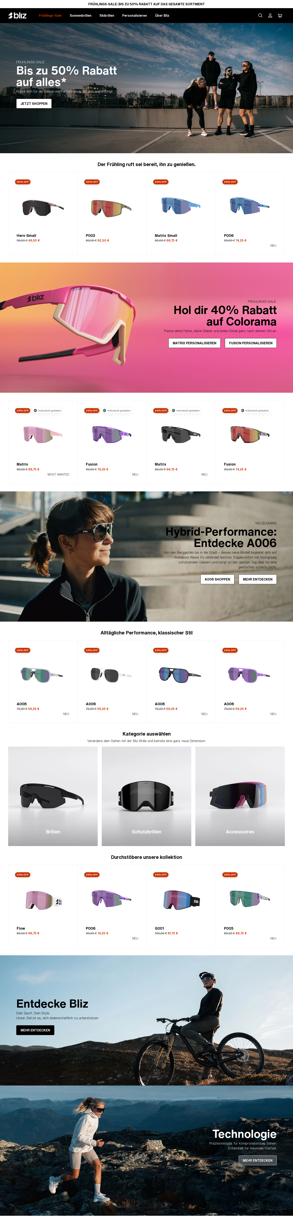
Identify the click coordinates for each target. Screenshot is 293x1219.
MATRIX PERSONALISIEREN (194, 343)
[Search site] (260, 15)
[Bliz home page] (20, 15)
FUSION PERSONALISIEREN (250, 343)
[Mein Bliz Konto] (270, 15)
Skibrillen (106, 15)
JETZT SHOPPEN (34, 103)
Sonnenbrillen (80, 15)
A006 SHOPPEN (217, 579)
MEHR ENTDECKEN (257, 579)
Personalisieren (134, 15)
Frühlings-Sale (50, 15)
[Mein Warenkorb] (280, 15)
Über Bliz (162, 15)
